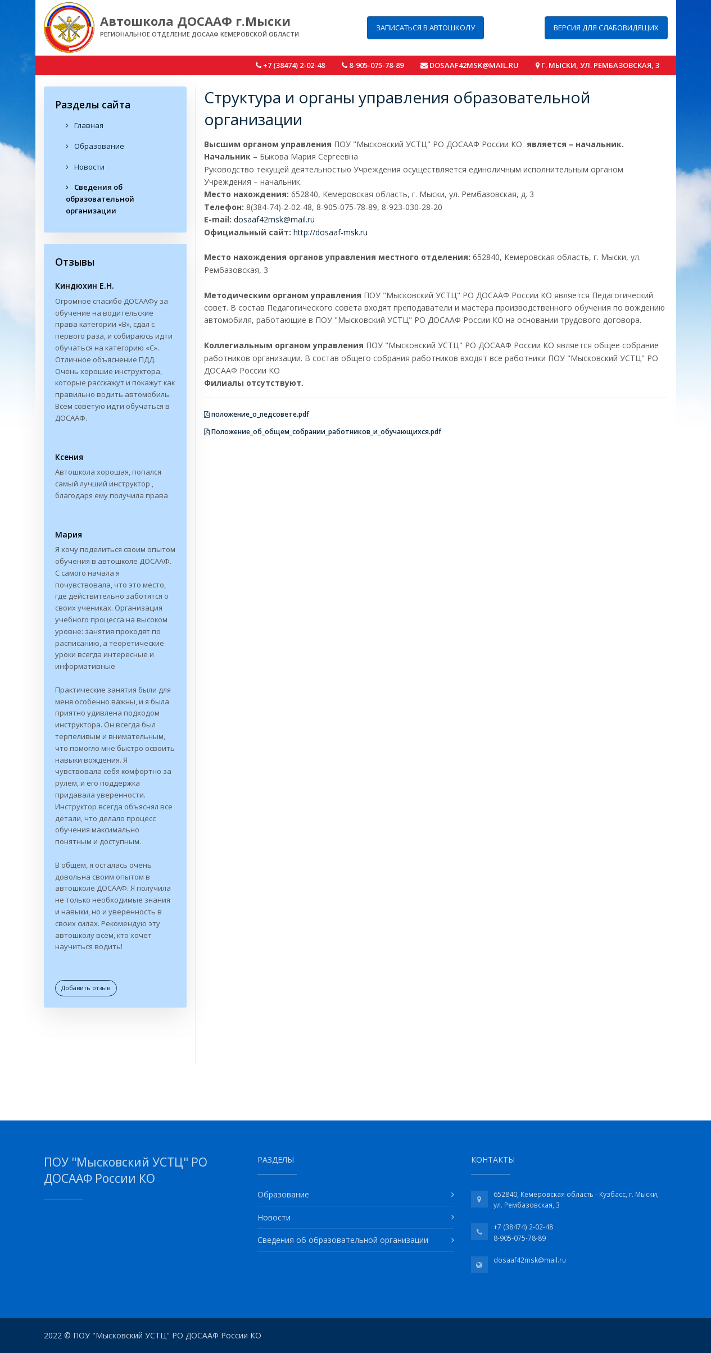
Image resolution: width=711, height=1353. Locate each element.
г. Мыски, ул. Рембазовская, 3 (597, 65)
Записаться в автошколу (425, 27)
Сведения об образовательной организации (100, 199)
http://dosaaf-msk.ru (330, 232)
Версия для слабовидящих (606, 27)
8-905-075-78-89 (373, 65)
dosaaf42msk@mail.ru (469, 65)
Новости (85, 167)
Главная (84, 125)
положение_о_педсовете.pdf (256, 414)
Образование (95, 146)
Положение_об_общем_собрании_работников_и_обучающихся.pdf (322, 431)
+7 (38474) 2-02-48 (290, 65)
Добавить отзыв (85, 987)
